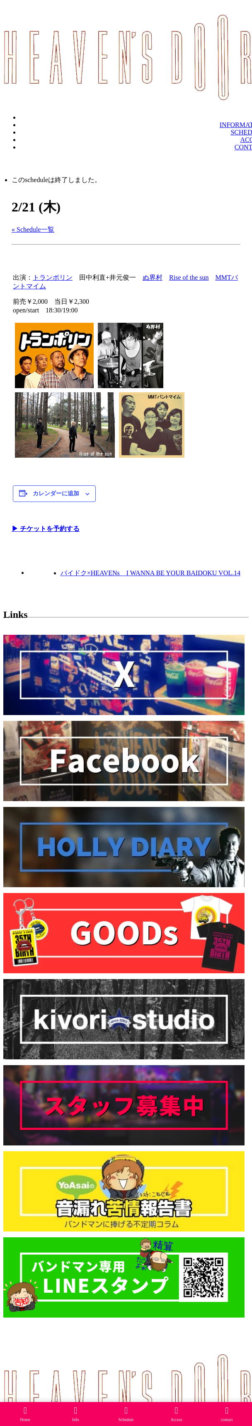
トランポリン (53, 277)
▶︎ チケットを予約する (46, 528)
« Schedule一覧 (33, 229)
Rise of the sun (189, 277)
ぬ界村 (152, 277)
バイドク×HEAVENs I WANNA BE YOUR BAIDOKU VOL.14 (150, 572)
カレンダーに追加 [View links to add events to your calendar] (56, 493)
